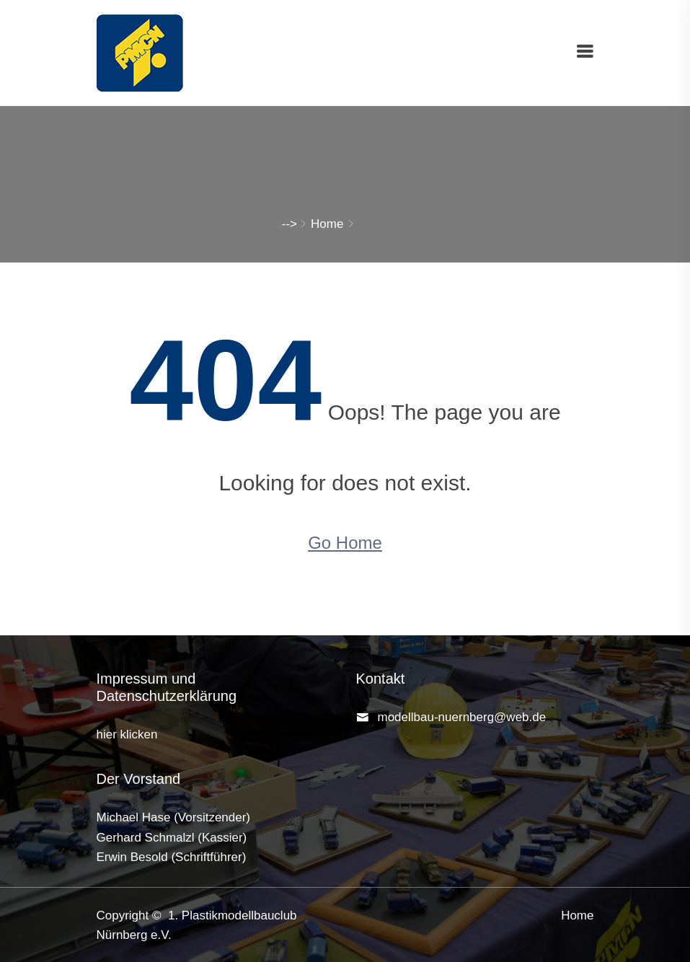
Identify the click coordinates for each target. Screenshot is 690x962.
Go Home (345, 542)
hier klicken (127, 734)
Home (327, 224)
